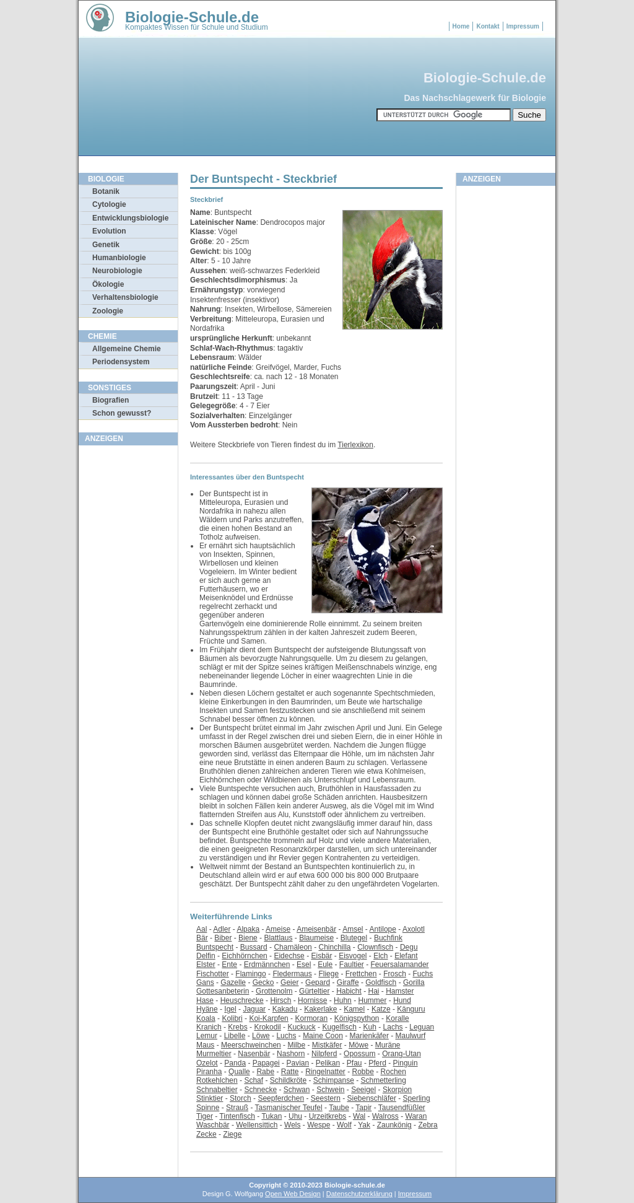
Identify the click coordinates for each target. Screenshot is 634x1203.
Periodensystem (121, 361)
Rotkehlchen (217, 1080)
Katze (381, 1009)
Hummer (372, 1000)
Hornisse (312, 1000)
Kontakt (487, 26)
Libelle (235, 1035)
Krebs (237, 1027)
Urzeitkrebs (328, 1116)
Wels (292, 1125)
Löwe (261, 1035)
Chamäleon (292, 947)
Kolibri (232, 1018)
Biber (223, 938)
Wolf (344, 1125)
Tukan (271, 1116)
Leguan (421, 1027)
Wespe (318, 1125)
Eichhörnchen (244, 955)
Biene (248, 938)
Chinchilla (334, 947)
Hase (205, 1000)
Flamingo (250, 973)
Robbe (363, 1071)
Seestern (326, 1098)
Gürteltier (314, 991)
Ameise (278, 929)
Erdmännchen (267, 964)
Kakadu (285, 1009)
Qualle (239, 1071)
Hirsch (280, 1000)
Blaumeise (316, 938)
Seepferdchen (281, 1098)
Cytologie (109, 204)
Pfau (354, 1063)
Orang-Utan (401, 1053)
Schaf (253, 1080)
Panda (235, 1063)
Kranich (209, 1027)
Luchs (286, 1035)
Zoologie (107, 311)
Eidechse (289, 955)
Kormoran (311, 1018)
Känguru (411, 1009)
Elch (380, 955)
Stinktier (209, 1098)
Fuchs (423, 973)
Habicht (349, 991)
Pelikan (328, 1063)
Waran (416, 1116)
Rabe (265, 1071)
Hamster (400, 991)
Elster (205, 964)
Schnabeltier (217, 1089)
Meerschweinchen (251, 1045)
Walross (385, 1116)
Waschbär (213, 1125)
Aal (201, 929)
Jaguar (254, 1009)
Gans (205, 982)
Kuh (369, 1027)
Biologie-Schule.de (192, 17)
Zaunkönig (394, 1125)
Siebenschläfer (371, 1098)
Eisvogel (353, 955)
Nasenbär (254, 1053)
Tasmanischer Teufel (289, 1107)
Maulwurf (411, 1035)
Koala (205, 1018)
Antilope (383, 929)
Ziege (232, 1134)
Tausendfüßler (401, 1107)
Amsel (352, 929)
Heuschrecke (242, 1000)
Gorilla (414, 982)
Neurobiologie (117, 270)
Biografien (110, 400)
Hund (402, 1000)
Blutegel (354, 938)
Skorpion (397, 1089)
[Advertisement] (128, 637)
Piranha (209, 1071)
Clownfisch (375, 947)
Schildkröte (288, 1080)
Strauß (237, 1107)
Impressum (522, 26)
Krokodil (267, 1027)
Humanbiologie (119, 257)
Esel (304, 964)
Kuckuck (301, 1027)
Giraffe (348, 982)
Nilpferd (324, 1053)
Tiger (204, 1116)
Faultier (351, 964)
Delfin (205, 955)
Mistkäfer (327, 1045)
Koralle (397, 1018)
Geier (289, 982)
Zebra (427, 1125)
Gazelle (233, 982)
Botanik (105, 191)
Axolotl (413, 929)
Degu (409, 947)
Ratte (290, 1071)
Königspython (357, 1018)
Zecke (206, 1134)
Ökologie (108, 284)
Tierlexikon (355, 444)
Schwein (330, 1089)
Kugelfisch (339, 1027)
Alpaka (248, 929)
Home (461, 26)
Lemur (206, 1035)
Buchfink (388, 938)
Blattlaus (278, 938)
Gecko (263, 982)
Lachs (393, 1027)
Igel (230, 1009)
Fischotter (212, 973)
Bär (202, 938)
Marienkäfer (369, 1035)
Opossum (359, 1053)
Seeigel (363, 1089)
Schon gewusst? (121, 413)
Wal (359, 1116)
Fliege (328, 973)
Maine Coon (323, 1035)
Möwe (358, 1045)
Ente (229, 964)
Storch (240, 1098)
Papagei (266, 1063)
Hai (373, 991)
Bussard (253, 947)
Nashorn (291, 1053)
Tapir (363, 1107)
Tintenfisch (237, 1116)
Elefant (405, 955)
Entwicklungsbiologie (130, 218)
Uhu (295, 1116)
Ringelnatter (325, 1071)
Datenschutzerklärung (359, 1193)
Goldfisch (380, 982)
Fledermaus (291, 973)
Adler (221, 929)
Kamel (354, 1009)
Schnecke (260, 1089)
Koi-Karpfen (268, 1018)
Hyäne (207, 1009)
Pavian (297, 1063)
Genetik (105, 244)
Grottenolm (274, 991)
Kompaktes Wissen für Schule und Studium (196, 27)
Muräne (388, 1045)
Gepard (317, 982)
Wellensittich (256, 1125)
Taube (339, 1107)
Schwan (297, 1089)
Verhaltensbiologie (125, 297)
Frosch (394, 973)
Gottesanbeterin (222, 991)
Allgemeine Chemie (126, 348)
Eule (325, 964)
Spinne (207, 1107)
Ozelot (207, 1063)
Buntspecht (214, 947)
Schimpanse (333, 1080)
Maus (205, 1045)
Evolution (109, 231)
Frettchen (361, 973)
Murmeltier (214, 1053)
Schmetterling (383, 1080)
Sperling (416, 1098)
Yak (364, 1125)
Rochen (393, 1071)
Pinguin (405, 1063)
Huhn (343, 1000)
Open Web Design (293, 1193)
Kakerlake (320, 1009)
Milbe (296, 1045)
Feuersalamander (400, 964)
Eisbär (321, 955)
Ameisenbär (316, 929)
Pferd (377, 1063)
